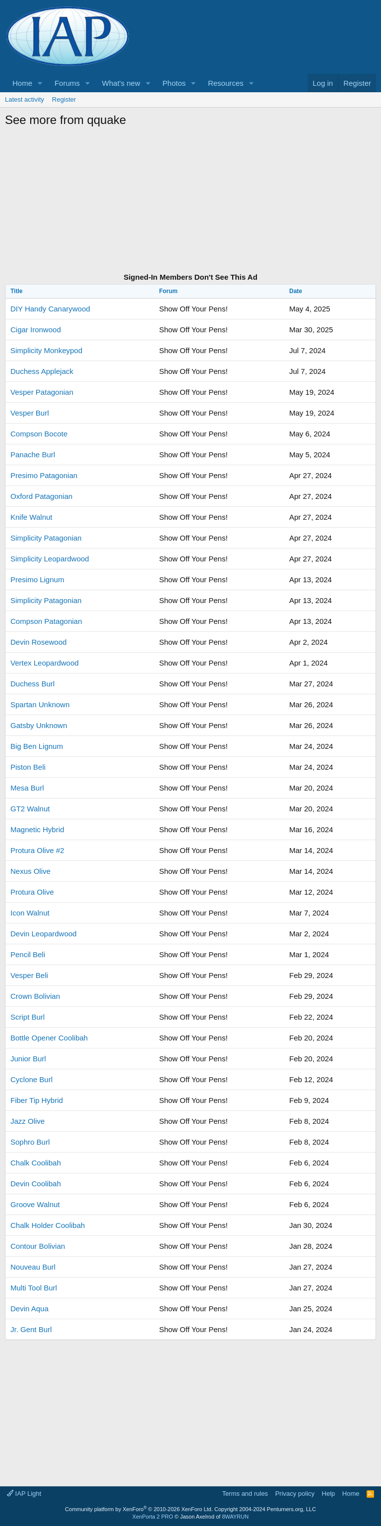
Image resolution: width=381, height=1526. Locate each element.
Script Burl (27, 1017)
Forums (67, 83)
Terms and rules (245, 1493)
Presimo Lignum (37, 579)
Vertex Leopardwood (44, 663)
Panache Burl (32, 454)
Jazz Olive (27, 1121)
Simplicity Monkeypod (46, 350)
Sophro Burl (30, 1142)
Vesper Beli (29, 975)
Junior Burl (28, 1058)
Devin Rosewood (38, 642)
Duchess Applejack (41, 371)
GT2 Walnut (30, 808)
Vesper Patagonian (41, 392)
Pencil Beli (27, 954)
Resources (226, 83)
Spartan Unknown (39, 704)
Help (328, 1493)
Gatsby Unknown (38, 725)
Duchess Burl (32, 683)
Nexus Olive (30, 871)
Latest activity (24, 99)
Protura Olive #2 (37, 850)
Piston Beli (28, 767)
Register (64, 99)
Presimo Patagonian (43, 475)
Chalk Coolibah (35, 1163)
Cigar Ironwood (35, 329)
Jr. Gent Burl (31, 1329)
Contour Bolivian (37, 1246)
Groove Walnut (35, 1204)
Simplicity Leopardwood (49, 558)
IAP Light (24, 1493)
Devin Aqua (29, 1308)
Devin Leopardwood (43, 933)
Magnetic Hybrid (37, 829)
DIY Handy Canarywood (50, 309)
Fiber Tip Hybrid (36, 1100)
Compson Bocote (38, 433)
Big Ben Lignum (36, 746)
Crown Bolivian (35, 996)
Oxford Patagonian (41, 496)
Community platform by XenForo (139, 1509)
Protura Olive (32, 892)
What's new (121, 83)
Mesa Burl (27, 788)
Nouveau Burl (33, 1267)
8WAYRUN (235, 1517)
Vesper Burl (29, 413)
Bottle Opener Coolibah (49, 1038)
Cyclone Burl (31, 1079)
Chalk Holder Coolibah (47, 1225)
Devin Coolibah (35, 1183)
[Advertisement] (190, 201)
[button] (40, 83)
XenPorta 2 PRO (152, 1517)
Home (22, 83)
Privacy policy (295, 1493)
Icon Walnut (30, 913)
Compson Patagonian (46, 621)
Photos (174, 83)
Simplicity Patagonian (45, 538)
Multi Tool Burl (33, 1287)
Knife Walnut (31, 517)
